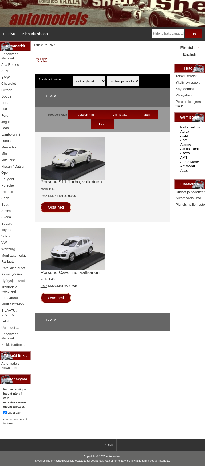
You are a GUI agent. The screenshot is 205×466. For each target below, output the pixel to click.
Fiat (4, 109)
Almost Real (190, 149)
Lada (5, 128)
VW (4, 243)
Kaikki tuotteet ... (13, 345)
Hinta (102, 124)
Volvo (5, 236)
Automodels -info (188, 198)
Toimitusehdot (186, 76)
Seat (4, 204)
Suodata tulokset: (50, 79)
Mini (4, 154)
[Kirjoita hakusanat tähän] (168, 33)
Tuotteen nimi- (86, 114)
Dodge (6, 96)
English (189, 54)
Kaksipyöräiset (12, 274)
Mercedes (8, 147)
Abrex (190, 131)
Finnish (187, 47)
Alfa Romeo (10, 65)
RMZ (44, 195)
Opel (5, 173)
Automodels (113, 456)
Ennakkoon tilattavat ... (9, 336)
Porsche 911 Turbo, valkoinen (71, 181)
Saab (5, 198)
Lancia (6, 141)
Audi (4, 71)
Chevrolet (8, 84)
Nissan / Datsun (13, 166)
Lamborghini (10, 134)
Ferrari (6, 103)
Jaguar (6, 122)
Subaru (6, 223)
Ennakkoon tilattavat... (9, 56)
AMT (190, 158)
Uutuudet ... (10, 328)
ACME (190, 136)
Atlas (190, 170)
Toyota (6, 230)
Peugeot (7, 179)
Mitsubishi (9, 160)
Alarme (190, 145)
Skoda (6, 217)
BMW (5, 77)
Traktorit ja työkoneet (9, 289)
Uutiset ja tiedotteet (190, 192)
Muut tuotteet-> (12, 304)
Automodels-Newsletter (11, 366)
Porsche (7, 185)
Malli (146, 114)
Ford (4, 115)
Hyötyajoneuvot (13, 281)
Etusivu (9, 34)
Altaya (190, 153)
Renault (7, 192)
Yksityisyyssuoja (188, 82)
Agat (190, 140)
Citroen (6, 90)
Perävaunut (10, 298)
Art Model (190, 166)
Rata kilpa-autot (13, 268)
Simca (6, 211)
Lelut (5, 321)
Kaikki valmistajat (190, 127)
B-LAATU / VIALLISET (9, 313)
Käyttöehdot (185, 89)
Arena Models (190, 162)
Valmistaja (119, 114)
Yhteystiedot (185, 95)
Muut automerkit (13, 255)
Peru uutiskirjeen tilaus (188, 104)
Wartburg (8, 249)
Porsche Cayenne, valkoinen (70, 272)
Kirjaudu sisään (35, 34)
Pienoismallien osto (190, 204)
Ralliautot (8, 262)
